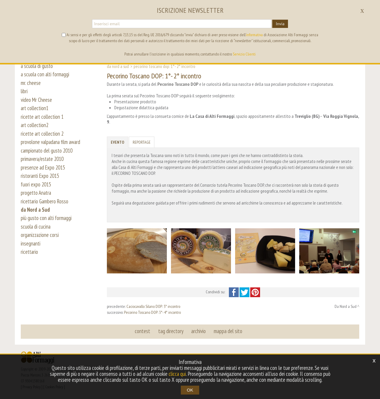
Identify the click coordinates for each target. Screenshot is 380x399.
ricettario (30, 262)
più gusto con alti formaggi (47, 226)
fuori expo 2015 (37, 191)
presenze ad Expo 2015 (44, 173)
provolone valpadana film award (52, 146)
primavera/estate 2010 (43, 164)
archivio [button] (198, 331)
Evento (117, 142)
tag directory (170, 331)
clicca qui (177, 373)
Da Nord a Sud (118, 66)
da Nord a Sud (35, 217)
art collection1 (35, 110)
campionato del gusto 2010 (48, 155)
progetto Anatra (37, 199)
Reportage (142, 142)
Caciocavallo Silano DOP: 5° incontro (153, 306)
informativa (254, 34)
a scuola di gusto (37, 66)
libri (24, 93)
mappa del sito (227, 331)
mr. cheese (31, 84)
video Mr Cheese (37, 101)
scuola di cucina (36, 235)
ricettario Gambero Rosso (45, 208)
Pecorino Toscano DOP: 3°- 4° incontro (152, 312)
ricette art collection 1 (43, 119)
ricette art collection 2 (43, 137)
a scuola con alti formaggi (46, 75)
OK (190, 389)
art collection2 (35, 128)
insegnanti (31, 253)
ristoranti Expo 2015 (41, 182)
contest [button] (143, 331)
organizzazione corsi (40, 244)
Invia (280, 23)
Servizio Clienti (244, 54)
